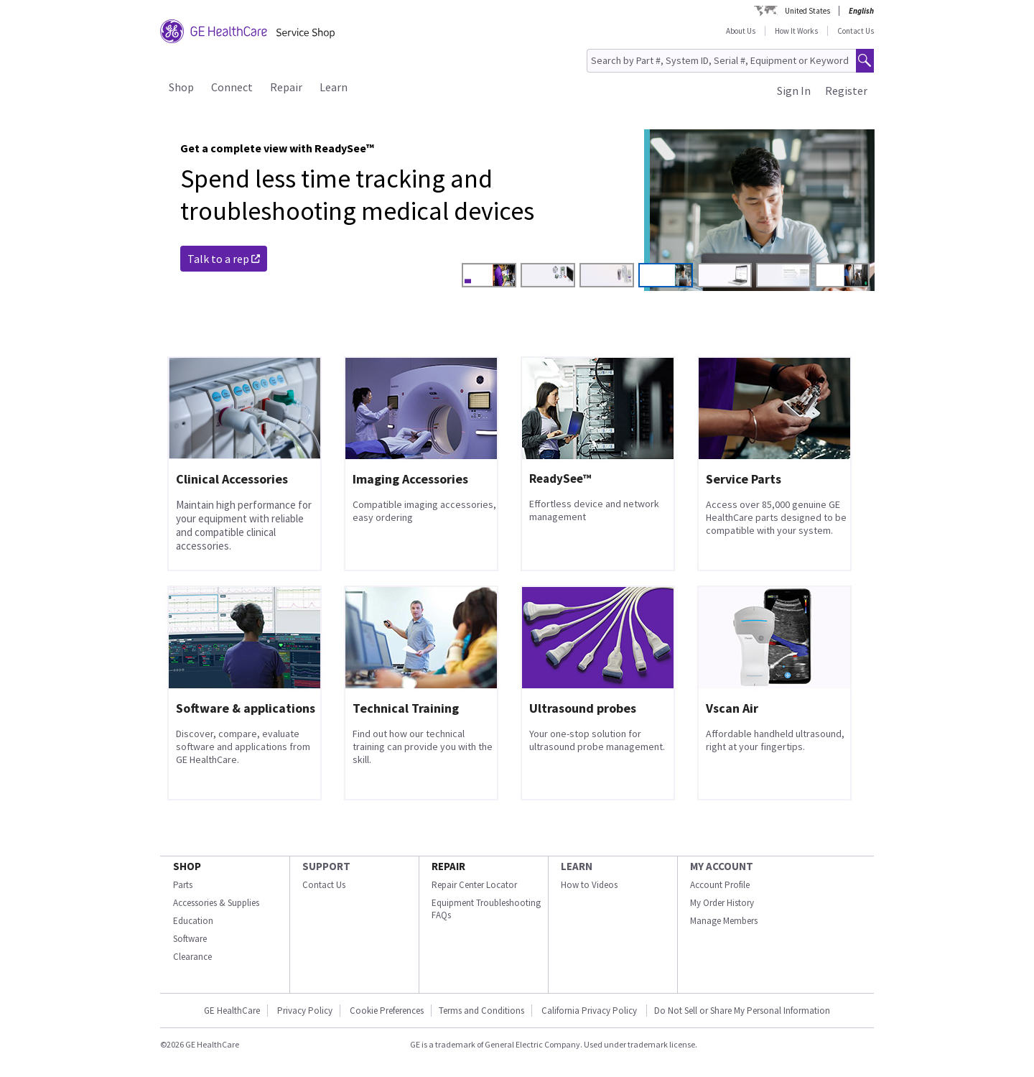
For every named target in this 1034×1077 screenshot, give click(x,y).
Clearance (192, 957)
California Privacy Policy (590, 1010)
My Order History (722, 903)
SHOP (187, 866)
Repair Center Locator (474, 885)
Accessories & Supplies (216, 903)
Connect (232, 87)
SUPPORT (326, 866)
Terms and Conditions (481, 1010)
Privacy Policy (304, 1010)
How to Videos (589, 885)
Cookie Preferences (387, 1010)
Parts (182, 885)
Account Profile (720, 885)
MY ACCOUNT (721, 866)
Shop (181, 87)
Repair (286, 87)
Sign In (794, 90)
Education (193, 921)
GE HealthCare (232, 1010)
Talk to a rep (223, 258)
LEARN (576, 866)
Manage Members (724, 921)
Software (190, 939)
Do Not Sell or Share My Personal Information (742, 1010)
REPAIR (448, 866)
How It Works (796, 31)
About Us (740, 31)
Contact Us (855, 31)
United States (807, 11)
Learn (334, 87)
